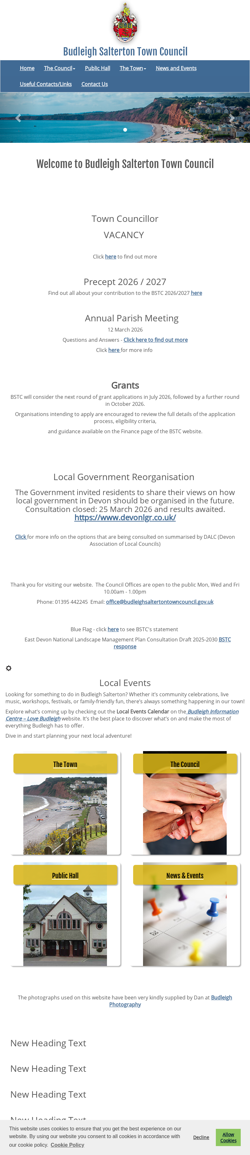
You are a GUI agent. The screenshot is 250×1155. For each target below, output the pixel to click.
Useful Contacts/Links (46, 84)
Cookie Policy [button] (67, 1145)
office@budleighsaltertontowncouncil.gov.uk (159, 601)
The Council (59, 68)
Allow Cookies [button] (228, 1137)
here (110, 256)
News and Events (176, 68)
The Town (133, 68)
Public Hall (97, 68)
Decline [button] (201, 1137)
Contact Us (94, 84)
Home (27, 68)
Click (21, 536)
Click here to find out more (156, 339)
